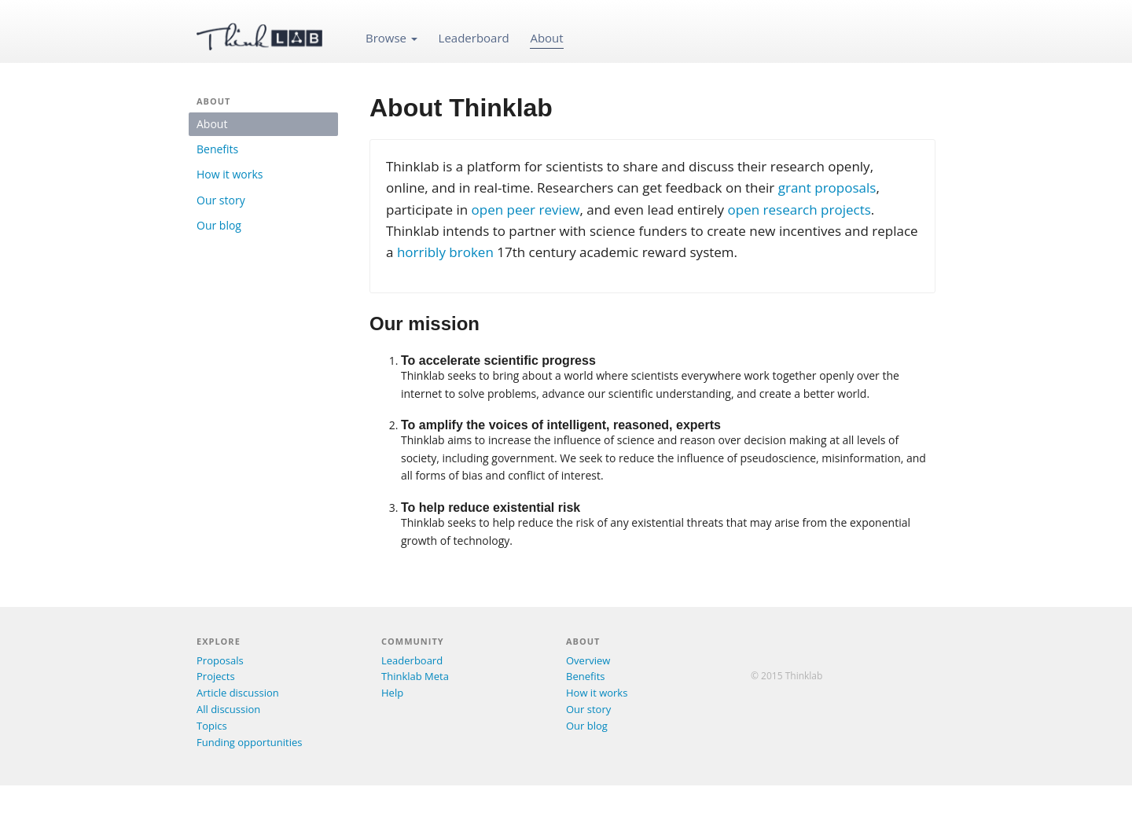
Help (392, 693)
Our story (221, 200)
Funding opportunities (249, 742)
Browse (391, 38)
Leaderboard (474, 38)
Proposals (220, 660)
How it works (230, 174)
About (546, 38)
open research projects (799, 209)
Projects (216, 676)
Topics (212, 726)
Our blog (219, 225)
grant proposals (827, 187)
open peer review (526, 209)
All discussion (228, 709)
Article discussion (238, 693)
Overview (588, 660)
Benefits (217, 149)
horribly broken (445, 252)
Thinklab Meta (415, 676)
